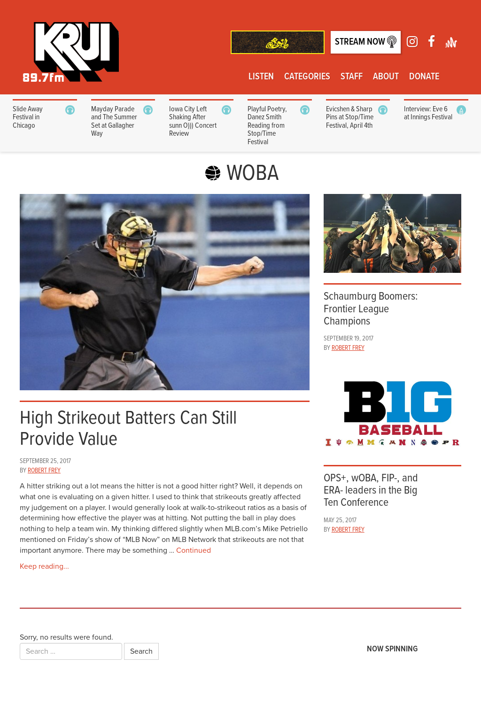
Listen (261, 77)
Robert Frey (44, 470)
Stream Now (365, 42)
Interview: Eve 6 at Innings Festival (428, 113)
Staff (352, 77)
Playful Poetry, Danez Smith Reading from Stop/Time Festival (267, 125)
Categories (307, 77)
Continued (193, 550)
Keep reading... (44, 566)
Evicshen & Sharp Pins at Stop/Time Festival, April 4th (349, 117)
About (386, 77)
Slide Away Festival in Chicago (28, 117)
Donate (424, 77)
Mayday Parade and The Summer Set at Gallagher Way (114, 121)
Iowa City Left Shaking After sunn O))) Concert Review (193, 121)
